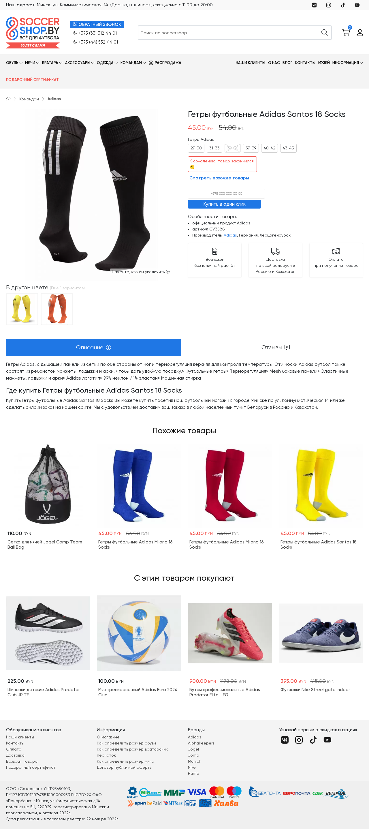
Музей (324, 63)
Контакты (305, 63)
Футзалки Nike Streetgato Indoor (315, 689)
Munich (194, 761)
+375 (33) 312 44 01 (95, 33)
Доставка (15, 755)
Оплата (13, 749)
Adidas (54, 98)
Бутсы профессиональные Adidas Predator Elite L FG (224, 692)
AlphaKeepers (201, 743)
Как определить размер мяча (125, 761)
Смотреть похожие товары (219, 178)
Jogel (193, 749)
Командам (131, 63)
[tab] (93, 347)
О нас (274, 63)
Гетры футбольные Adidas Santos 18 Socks (318, 544)
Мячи (30, 63)
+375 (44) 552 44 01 (95, 42)
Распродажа (168, 63)
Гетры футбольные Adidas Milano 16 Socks (135, 544)
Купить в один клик (224, 204)
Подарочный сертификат (32, 80)
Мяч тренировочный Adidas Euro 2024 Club (138, 692)
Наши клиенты (250, 63)
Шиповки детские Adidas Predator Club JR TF (43, 692)
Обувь (12, 63)
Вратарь (50, 63)
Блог (287, 63)
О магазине (108, 737)
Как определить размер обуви (126, 743)
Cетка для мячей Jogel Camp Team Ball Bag (44, 544)
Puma (193, 773)
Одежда (105, 63)
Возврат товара (21, 761)
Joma (193, 755)
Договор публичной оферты (124, 767)
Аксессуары (77, 63)
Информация (345, 63)
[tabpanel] (184, 386)
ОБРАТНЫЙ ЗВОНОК (97, 24)
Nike (192, 767)
